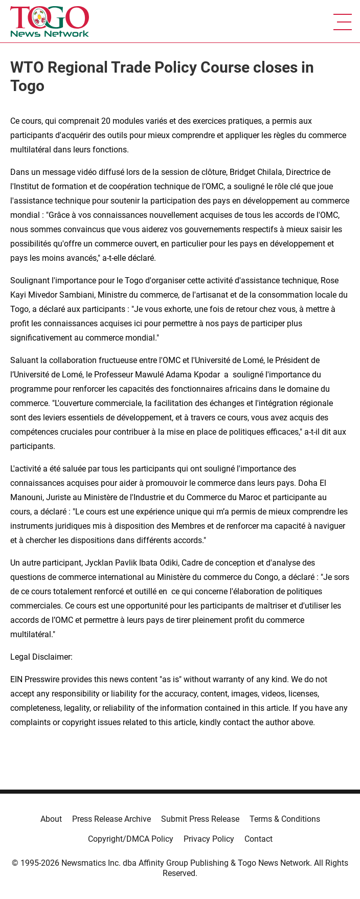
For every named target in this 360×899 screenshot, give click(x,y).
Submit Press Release (200, 819)
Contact (258, 839)
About (51, 819)
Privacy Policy (209, 839)
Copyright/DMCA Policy (130, 839)
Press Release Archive (111, 819)
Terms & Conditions (285, 819)
